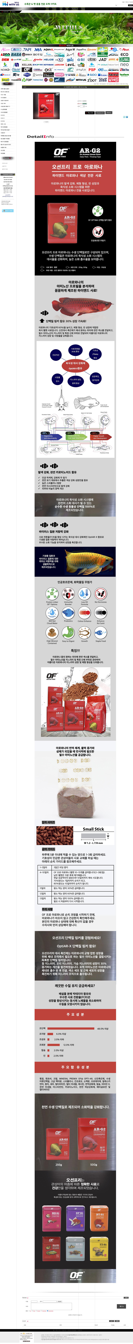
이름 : (27, 1301)
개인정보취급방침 (72, 1331)
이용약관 (64, 1331)
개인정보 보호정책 (50, 1337)
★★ (34, 1312)
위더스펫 (49, 1340)
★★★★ (44, 1312)
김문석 (65, 1337)
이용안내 (80, 1331)
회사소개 (58, 1331)
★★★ (38, 1312)
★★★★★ (50, 1312)
